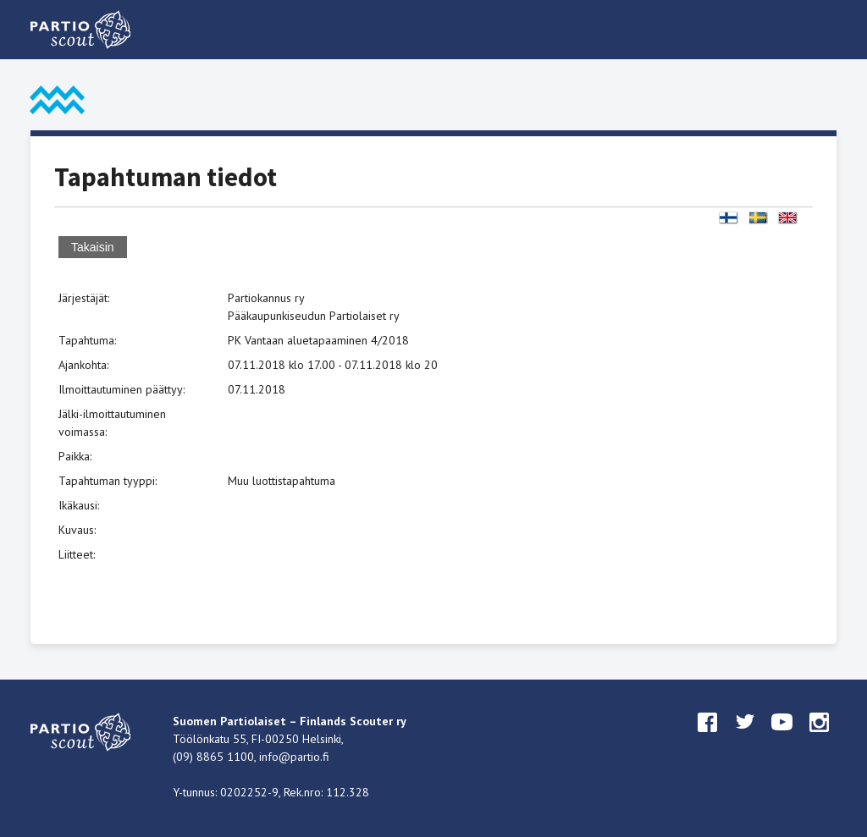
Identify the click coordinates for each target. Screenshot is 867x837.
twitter (745, 738)
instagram (820, 738)
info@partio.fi (294, 756)
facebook (708, 738)
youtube (782, 738)
